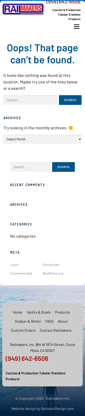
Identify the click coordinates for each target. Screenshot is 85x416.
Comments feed (21, 273)
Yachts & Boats (39, 312)
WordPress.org (53, 273)
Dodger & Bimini (28, 321)
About (63, 321)
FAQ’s (49, 321)
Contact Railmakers (56, 330)
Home (17, 312)
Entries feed (51, 265)
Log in (14, 265)
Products (62, 312)
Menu (76, 26)
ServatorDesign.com (57, 408)
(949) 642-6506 (27, 358)
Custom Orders (23, 330)
